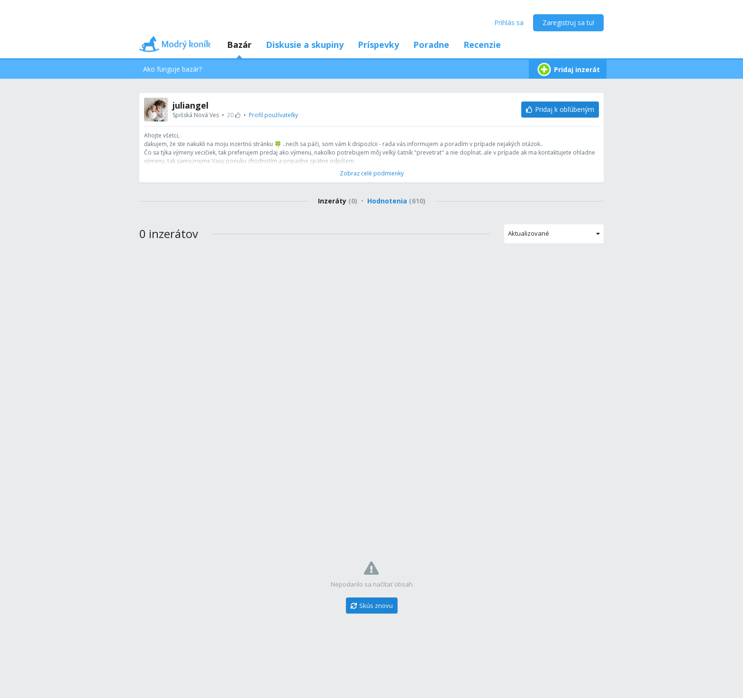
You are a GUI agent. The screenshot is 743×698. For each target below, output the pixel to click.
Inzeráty (337, 200)
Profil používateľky (273, 115)
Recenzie (482, 44)
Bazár (239, 44)
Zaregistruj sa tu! (568, 22)
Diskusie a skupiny (305, 44)
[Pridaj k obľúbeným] (560, 109)
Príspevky (378, 44)
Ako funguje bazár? (172, 68)
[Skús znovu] (372, 605)
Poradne (431, 44)
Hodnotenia (396, 200)
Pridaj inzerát (567, 69)
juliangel (190, 105)
